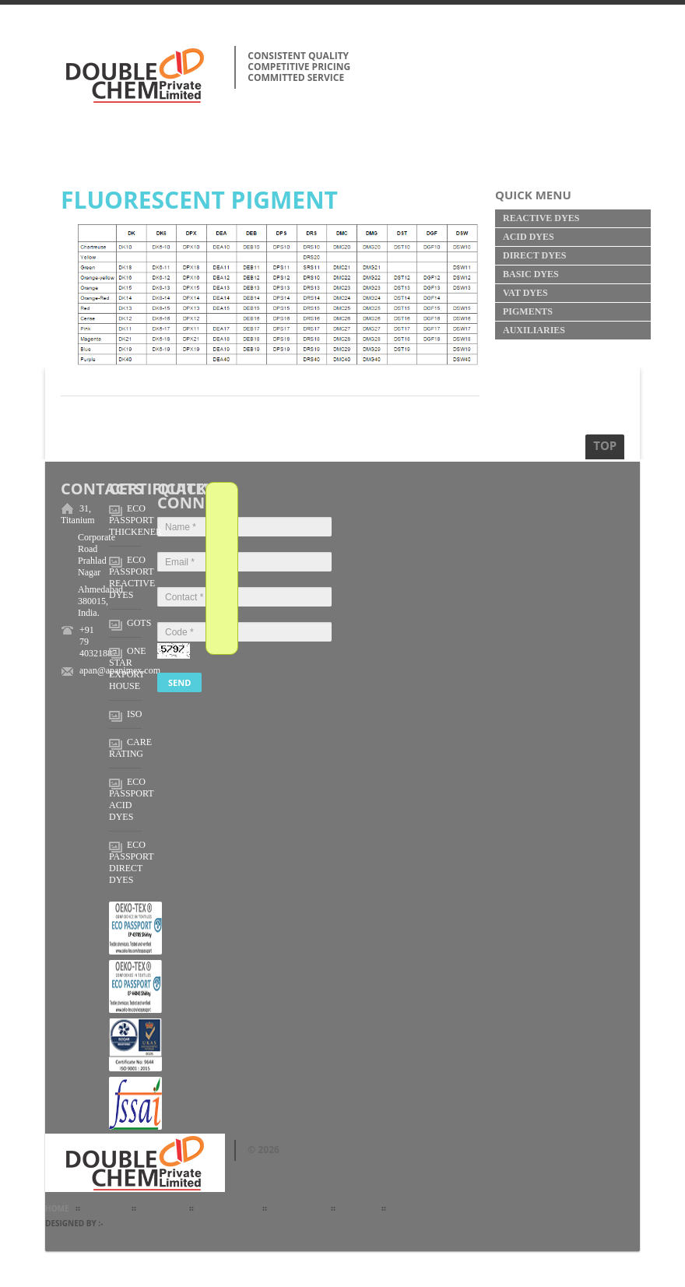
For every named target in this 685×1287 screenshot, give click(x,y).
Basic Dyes (531, 274)
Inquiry (357, 1208)
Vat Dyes (525, 292)
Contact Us (416, 1208)
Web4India (127, 1223)
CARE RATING (130, 748)
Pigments (528, 311)
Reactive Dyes (541, 218)
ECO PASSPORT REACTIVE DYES (132, 577)
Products (162, 1208)
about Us (105, 1208)
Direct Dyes (534, 255)
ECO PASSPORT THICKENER (135, 520)
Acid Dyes (528, 236)
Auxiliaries (534, 330)
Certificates (298, 1208)
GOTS (139, 622)
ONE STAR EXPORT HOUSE (127, 668)
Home (57, 1208)
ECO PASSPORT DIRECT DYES (131, 862)
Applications (228, 1208)
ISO (134, 714)
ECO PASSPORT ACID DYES (131, 799)
